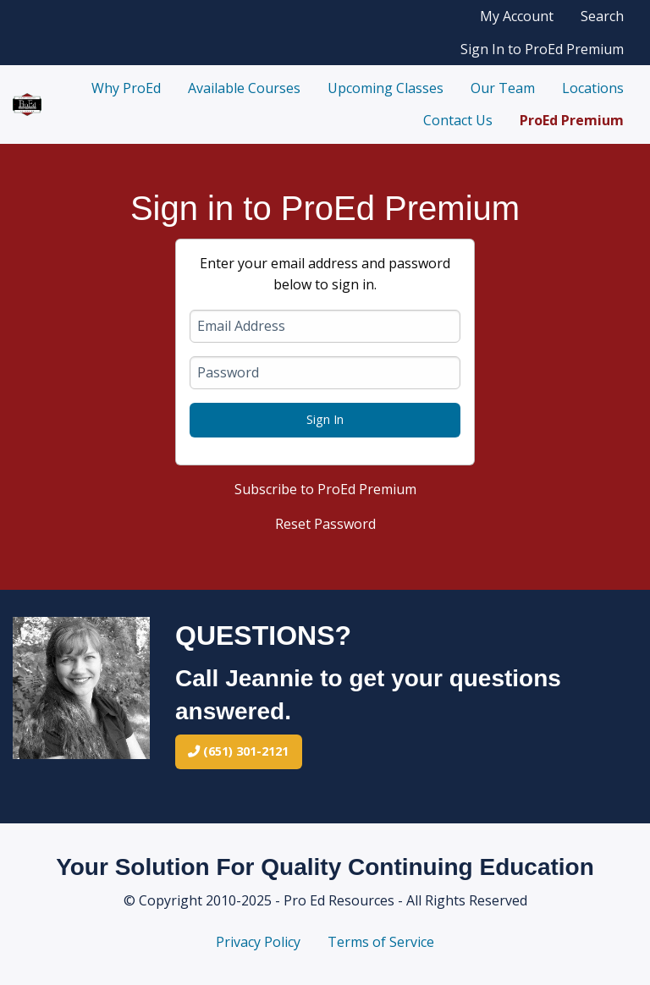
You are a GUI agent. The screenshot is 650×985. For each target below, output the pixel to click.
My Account (517, 16)
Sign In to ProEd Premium (542, 49)
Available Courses (244, 88)
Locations (593, 88)
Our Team (503, 88)
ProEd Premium (572, 120)
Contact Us (458, 120)
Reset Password (325, 524)
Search (602, 16)
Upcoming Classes (385, 88)
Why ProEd (126, 88)
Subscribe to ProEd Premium (325, 489)
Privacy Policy (258, 942)
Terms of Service (381, 942)
